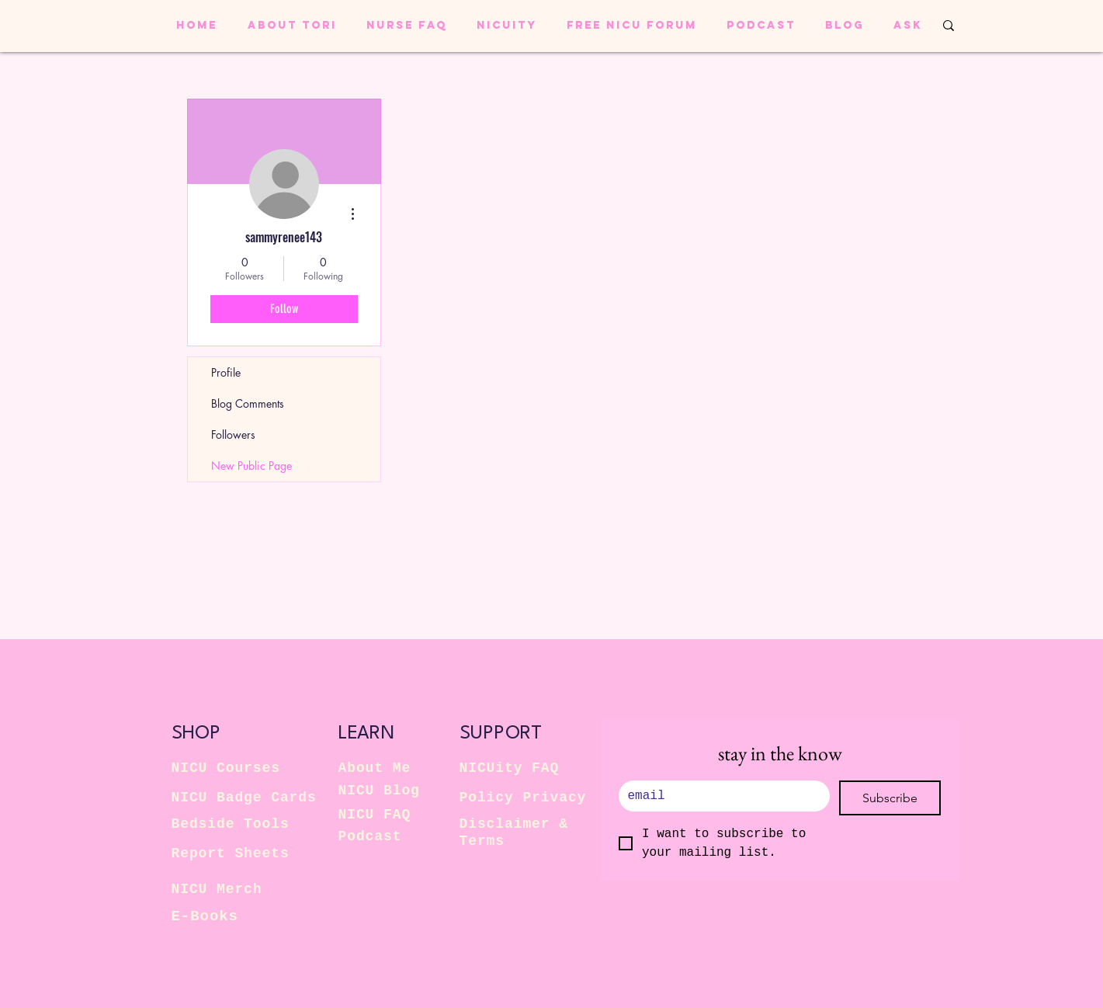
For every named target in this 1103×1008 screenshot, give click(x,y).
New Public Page (251, 465)
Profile (226, 372)
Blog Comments (247, 403)
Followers (233, 434)
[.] (720, 796)
